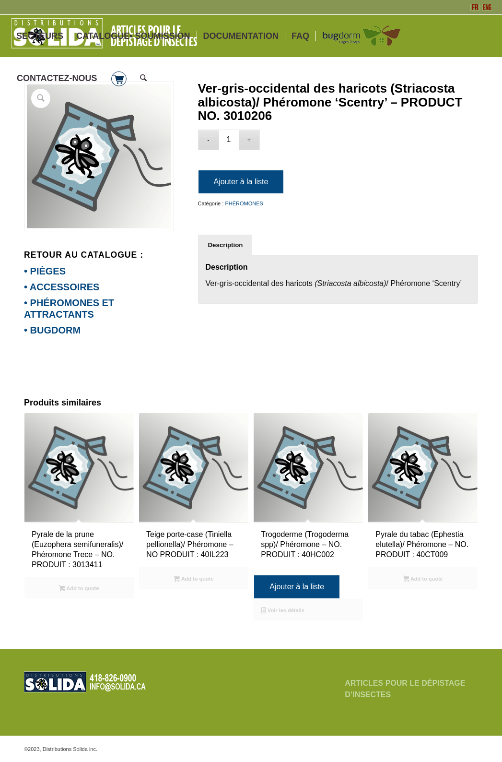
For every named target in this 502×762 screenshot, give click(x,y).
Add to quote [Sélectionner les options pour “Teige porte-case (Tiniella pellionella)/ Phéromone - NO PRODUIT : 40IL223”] (193, 579)
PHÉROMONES (244, 203)
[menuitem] (40, 36)
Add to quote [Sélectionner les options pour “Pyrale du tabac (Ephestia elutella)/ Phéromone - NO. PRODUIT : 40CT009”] (423, 579)
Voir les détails (282, 611)
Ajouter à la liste (241, 182)
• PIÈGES (45, 271)
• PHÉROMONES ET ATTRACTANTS (69, 309)
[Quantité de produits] (229, 140)
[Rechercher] (143, 78)
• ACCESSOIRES (61, 287)
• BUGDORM (52, 330)
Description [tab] (225, 245)
